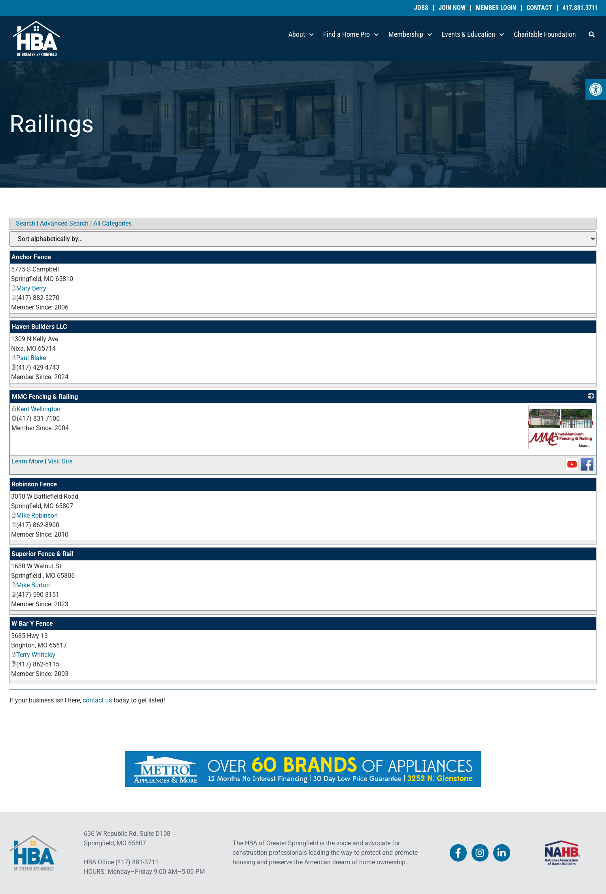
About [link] (301, 34)
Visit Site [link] (60, 461)
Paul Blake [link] (28, 358)
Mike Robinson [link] (34, 515)
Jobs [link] (421, 8)
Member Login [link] (496, 8)
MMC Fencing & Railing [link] (45, 396)
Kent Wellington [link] (36, 409)
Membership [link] (410, 34)
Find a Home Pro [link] (351, 34)
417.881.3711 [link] (580, 8)
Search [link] (25, 223)
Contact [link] (539, 8)
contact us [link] (97, 700)
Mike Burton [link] (30, 585)
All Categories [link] (112, 223)
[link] (595, 89)
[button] (591, 34)
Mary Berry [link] (28, 288)
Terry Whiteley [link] (33, 655)
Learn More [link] (27, 461)
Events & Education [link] (472, 34)
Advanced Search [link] (64, 223)
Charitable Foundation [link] (545, 34)
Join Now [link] (452, 8)
